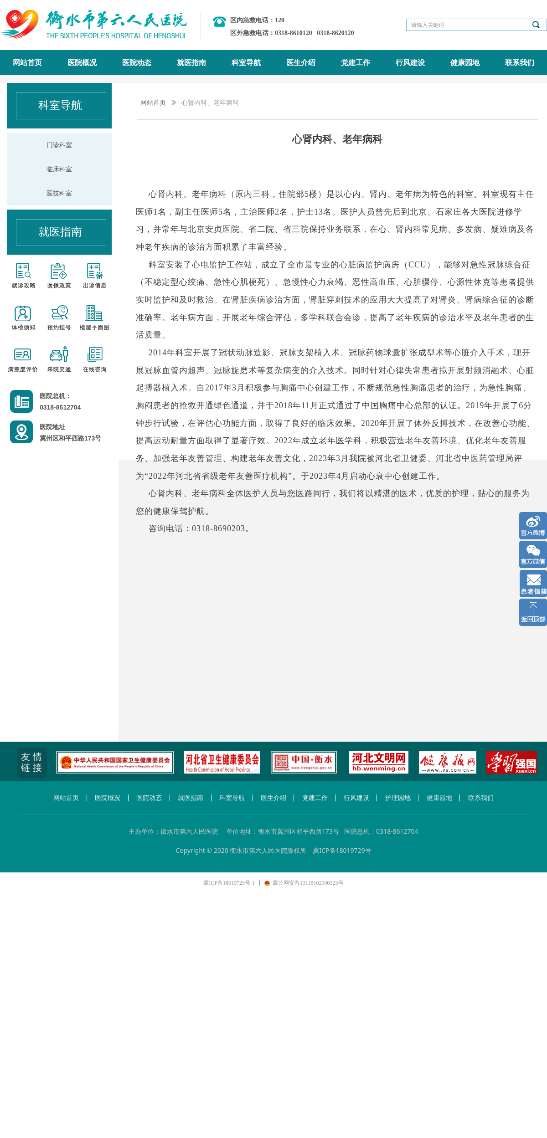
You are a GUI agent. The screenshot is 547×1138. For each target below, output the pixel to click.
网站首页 (153, 102)
